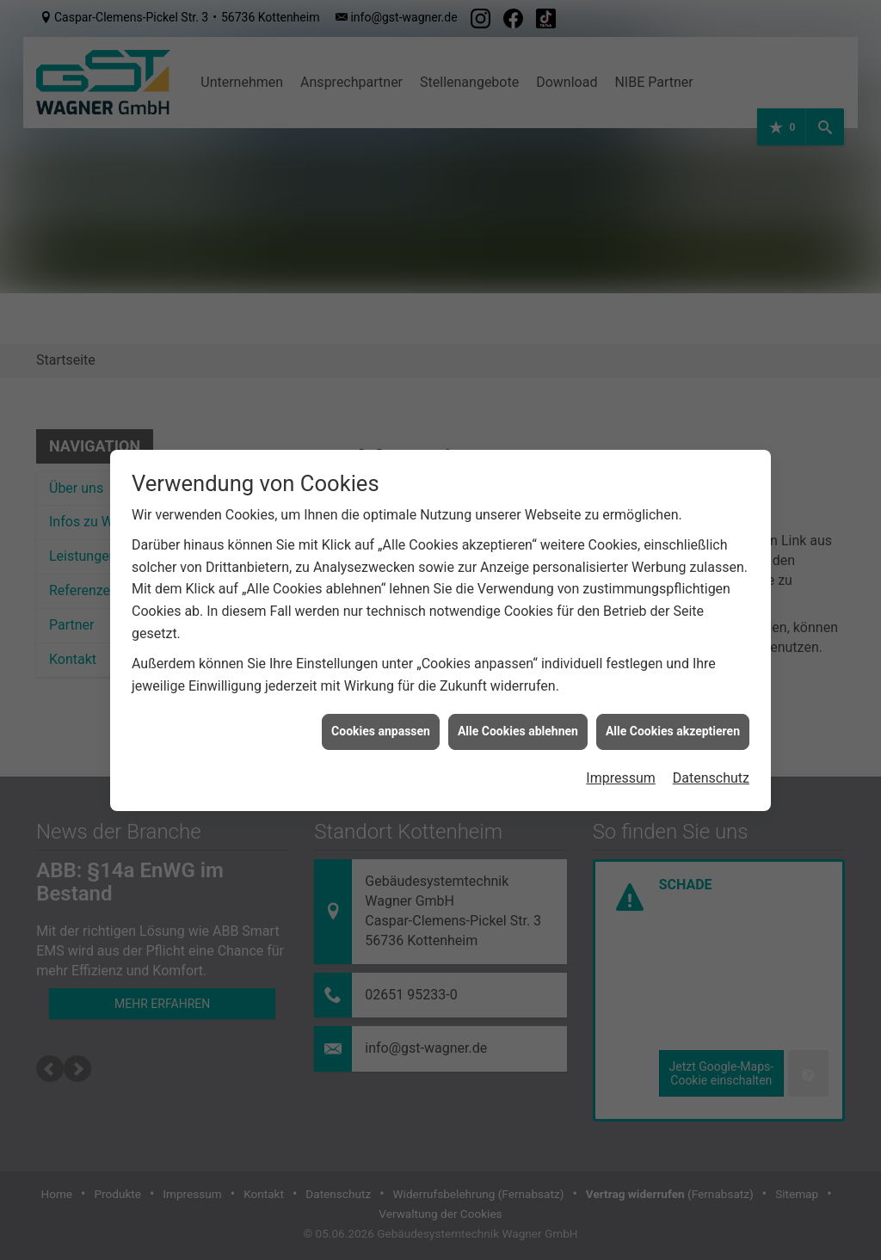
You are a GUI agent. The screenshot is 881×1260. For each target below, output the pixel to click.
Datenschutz (711, 747)
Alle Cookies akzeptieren (673, 700)
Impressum (621, 747)
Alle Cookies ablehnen (518, 700)
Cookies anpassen (380, 700)
